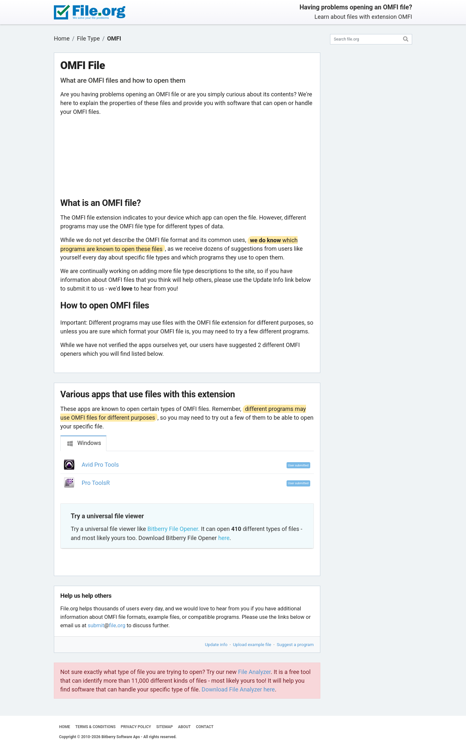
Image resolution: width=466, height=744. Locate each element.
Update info (216, 644)
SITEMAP (164, 727)
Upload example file (252, 644)
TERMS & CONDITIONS (95, 727)
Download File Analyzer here (238, 689)
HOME (64, 727)
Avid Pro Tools (100, 464)
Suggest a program (295, 644)
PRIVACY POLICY (136, 727)
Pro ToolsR (96, 482)
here (223, 537)
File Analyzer (254, 671)
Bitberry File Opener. (173, 528)
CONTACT (205, 727)
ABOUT (184, 727)
